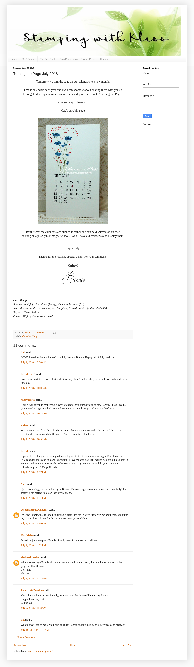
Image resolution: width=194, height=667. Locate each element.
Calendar (26, 336)
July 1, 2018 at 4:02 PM (33, 545)
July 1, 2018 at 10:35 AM (34, 413)
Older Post (126, 645)
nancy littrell (28, 399)
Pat (23, 619)
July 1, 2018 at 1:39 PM (33, 523)
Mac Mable (27, 535)
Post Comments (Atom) (40, 651)
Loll (23, 352)
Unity (34, 336)
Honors (104, 59)
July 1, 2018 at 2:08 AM (33, 362)
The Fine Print (47, 59)
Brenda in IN (28, 374)
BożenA (25, 425)
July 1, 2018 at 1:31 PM (33, 498)
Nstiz (24, 484)
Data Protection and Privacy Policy (77, 59)
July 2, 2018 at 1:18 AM (33, 607)
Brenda (25, 451)
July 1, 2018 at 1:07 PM (33, 472)
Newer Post (20, 645)
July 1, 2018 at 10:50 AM (34, 439)
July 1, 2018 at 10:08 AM (34, 388)
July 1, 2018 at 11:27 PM (34, 578)
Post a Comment (26, 637)
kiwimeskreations (31, 557)
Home (14, 59)
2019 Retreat (28, 59)
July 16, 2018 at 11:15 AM (35, 629)
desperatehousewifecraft (34, 509)
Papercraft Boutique (32, 590)
